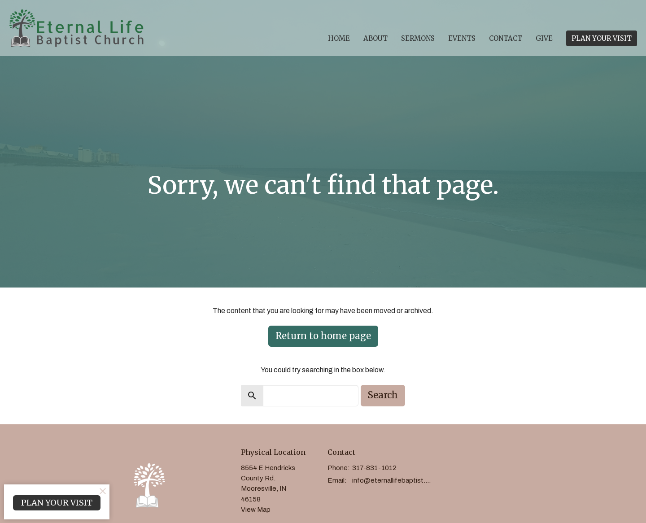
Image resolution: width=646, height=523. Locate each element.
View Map (256, 509)
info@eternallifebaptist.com (393, 480)
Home (339, 38)
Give (544, 38)
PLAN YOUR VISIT (602, 38)
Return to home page (323, 335)
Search (383, 395)
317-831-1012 (374, 467)
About (375, 38)
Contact (505, 38)
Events (462, 38)
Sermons (418, 38)
